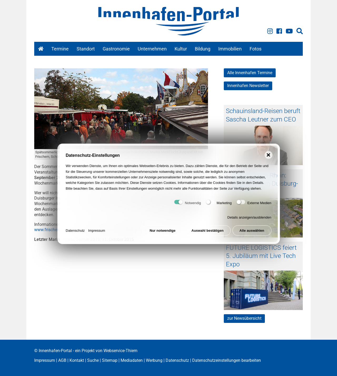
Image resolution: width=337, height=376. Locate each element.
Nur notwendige (162, 234)
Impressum (96, 234)
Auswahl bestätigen (207, 234)
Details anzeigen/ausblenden (249, 220)
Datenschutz (75, 234)
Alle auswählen (252, 234)
